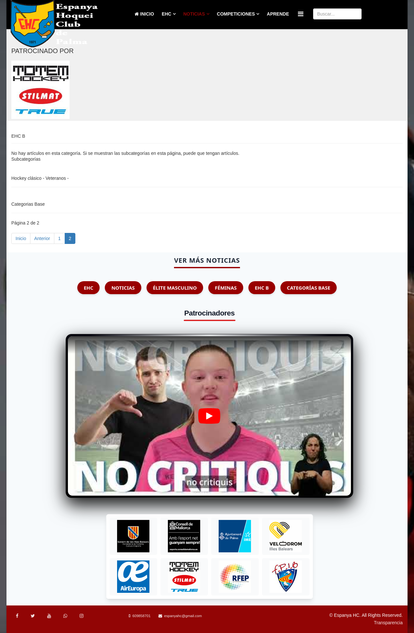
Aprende (278, 14)
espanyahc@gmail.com (183, 616)
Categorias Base (28, 204)
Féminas (225, 287)
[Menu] (300, 14)
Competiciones (236, 14)
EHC (166, 14)
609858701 (141, 616)
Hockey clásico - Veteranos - (40, 178)
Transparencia (388, 622)
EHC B (262, 287)
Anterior (42, 238)
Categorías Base (308, 287)
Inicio (144, 14)
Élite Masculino (175, 287)
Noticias (194, 14)
